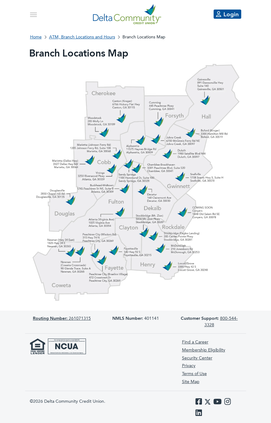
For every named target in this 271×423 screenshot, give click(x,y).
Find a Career (195, 342)
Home (36, 37)
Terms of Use (194, 374)
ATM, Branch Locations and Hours (82, 37)
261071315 (62, 318)
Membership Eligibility (203, 350)
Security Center (197, 358)
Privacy (189, 366)
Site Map (190, 382)
